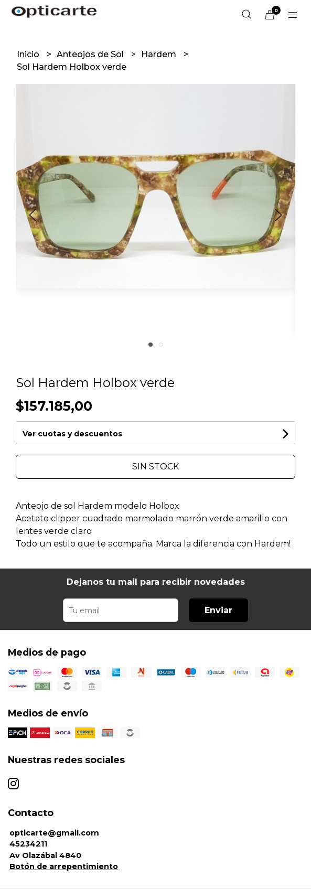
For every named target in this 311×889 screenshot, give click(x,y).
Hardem (159, 54)
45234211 (28, 844)
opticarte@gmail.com (54, 833)
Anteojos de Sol (91, 54)
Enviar (218, 610)
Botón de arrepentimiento (63, 866)
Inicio (29, 54)
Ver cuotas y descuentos (72, 433)
